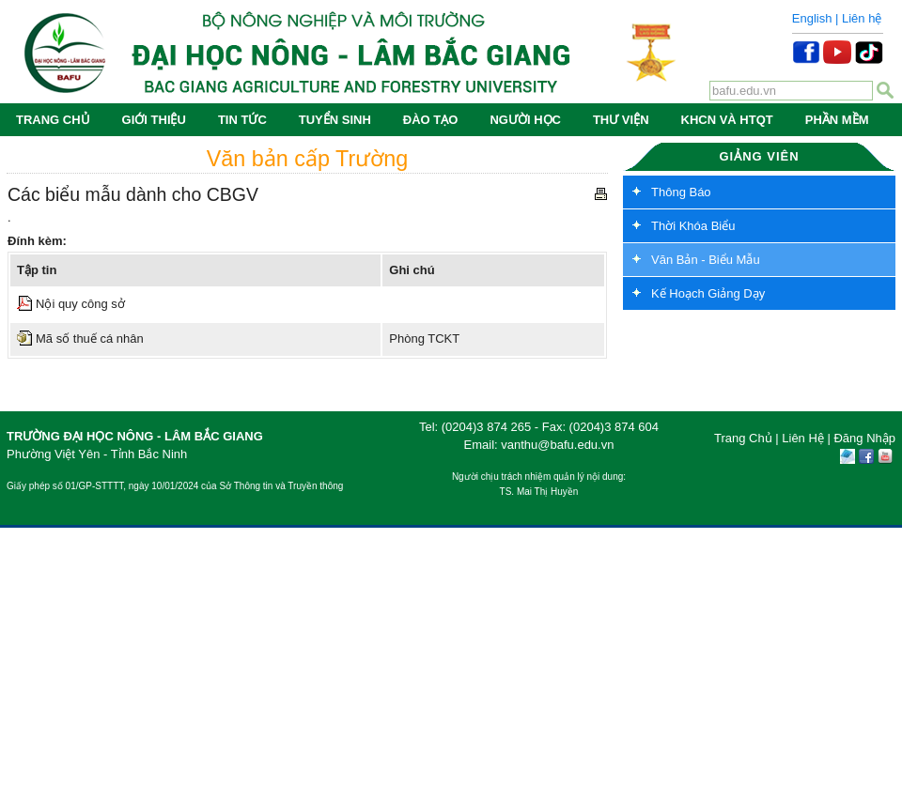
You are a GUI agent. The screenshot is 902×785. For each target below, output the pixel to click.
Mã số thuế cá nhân (90, 338)
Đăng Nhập (864, 438)
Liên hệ (861, 18)
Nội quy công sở (80, 304)
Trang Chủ (743, 438)
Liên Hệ (803, 438)
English (812, 18)
